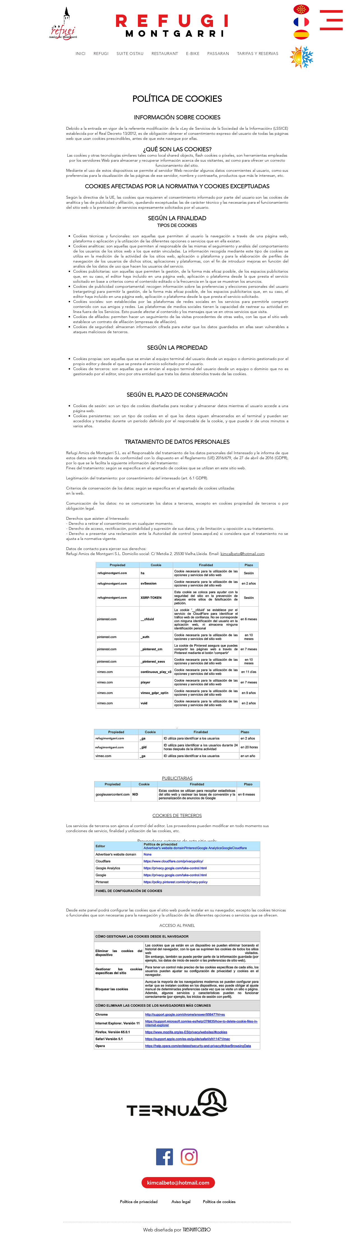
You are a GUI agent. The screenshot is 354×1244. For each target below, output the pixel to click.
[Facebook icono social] (164, 1156)
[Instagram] (189, 1156)
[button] (331, 20)
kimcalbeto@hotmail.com (243, 553)
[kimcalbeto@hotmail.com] (178, 1182)
